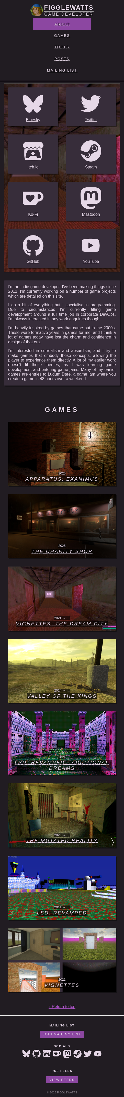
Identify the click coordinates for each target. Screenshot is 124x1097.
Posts (62, 59)
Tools (62, 47)
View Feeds (62, 1080)
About (62, 24)
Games (62, 35)
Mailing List (62, 70)
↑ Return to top (62, 1006)
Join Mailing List (62, 1034)
